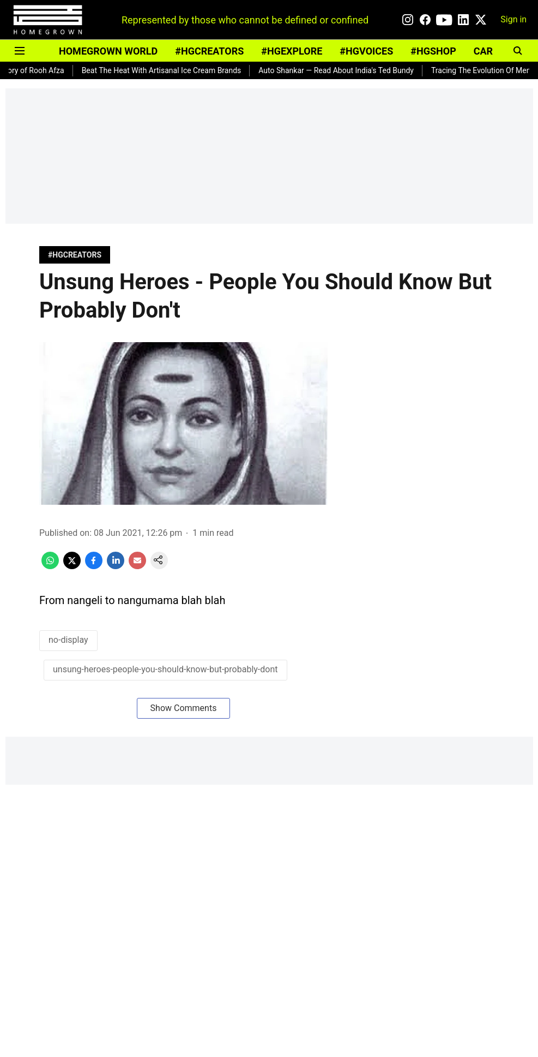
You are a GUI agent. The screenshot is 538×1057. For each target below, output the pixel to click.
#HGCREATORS (209, 51)
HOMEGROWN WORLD (108, 51)
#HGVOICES (366, 51)
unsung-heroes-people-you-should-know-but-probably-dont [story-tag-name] (165, 669)
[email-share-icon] (137, 566)
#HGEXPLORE (291, 51)
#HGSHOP (433, 51)
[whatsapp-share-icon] (50, 566)
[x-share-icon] (72, 566)
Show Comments (183, 708)
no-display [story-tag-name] (68, 640)
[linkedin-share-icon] (115, 566)
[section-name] (74, 254)
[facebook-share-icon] (93, 566)
